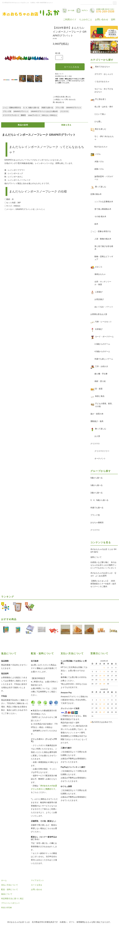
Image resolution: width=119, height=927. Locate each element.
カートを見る (36, 885)
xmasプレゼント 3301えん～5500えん (42, 115)
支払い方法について (9, 885)
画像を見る (66, 125)
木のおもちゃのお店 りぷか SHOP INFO (103, 550)
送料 (113, 19)
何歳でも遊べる (47, 107)
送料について (96, 557)
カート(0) (68, 10)
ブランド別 (60, 107)
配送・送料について (9, 889)
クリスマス (64, 111)
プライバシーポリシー (10, 903)
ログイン (82, 10)
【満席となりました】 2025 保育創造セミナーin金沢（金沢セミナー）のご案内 (103, 583)
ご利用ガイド (69, 19)
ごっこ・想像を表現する (12, 107)
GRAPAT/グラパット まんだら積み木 (44, 111)
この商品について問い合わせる (64, 99)
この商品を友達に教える (62, 97)
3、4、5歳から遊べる (31, 107)
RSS (3, 908)
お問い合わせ (101, 19)
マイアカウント (37, 880)
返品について (59, 73)
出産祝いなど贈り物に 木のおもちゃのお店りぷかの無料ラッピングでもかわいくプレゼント (103, 565)
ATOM (9, 908)
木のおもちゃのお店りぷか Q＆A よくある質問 (103, 574)
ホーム (4, 880)
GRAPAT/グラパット (73, 107)
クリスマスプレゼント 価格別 (14, 115)
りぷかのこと (85, 19)
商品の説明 (23, 125)
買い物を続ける (58, 102)
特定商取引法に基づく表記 (63, 76)
